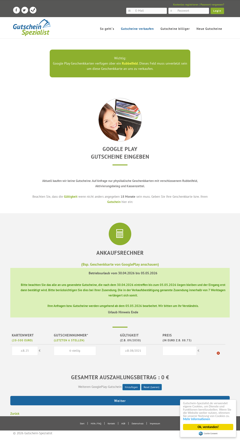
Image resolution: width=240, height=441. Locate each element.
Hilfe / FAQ (96, 423)
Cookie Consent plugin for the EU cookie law (208, 433)
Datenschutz (137, 423)
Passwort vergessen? (212, 4)
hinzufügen (131, 387)
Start (82, 423)
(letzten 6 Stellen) (69, 340)
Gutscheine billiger (175, 29)
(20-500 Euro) (22, 340)
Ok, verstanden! (208, 427)
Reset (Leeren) (151, 387)
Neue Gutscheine (209, 29)
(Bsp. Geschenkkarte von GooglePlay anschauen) (120, 264)
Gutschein (114, 202)
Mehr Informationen (196, 419)
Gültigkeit (70, 196)
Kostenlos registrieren (185, 4)
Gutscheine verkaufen (137, 29)
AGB (123, 423)
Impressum (155, 423)
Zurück (14, 413)
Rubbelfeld (130, 63)
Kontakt (111, 423)
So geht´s (107, 29)
